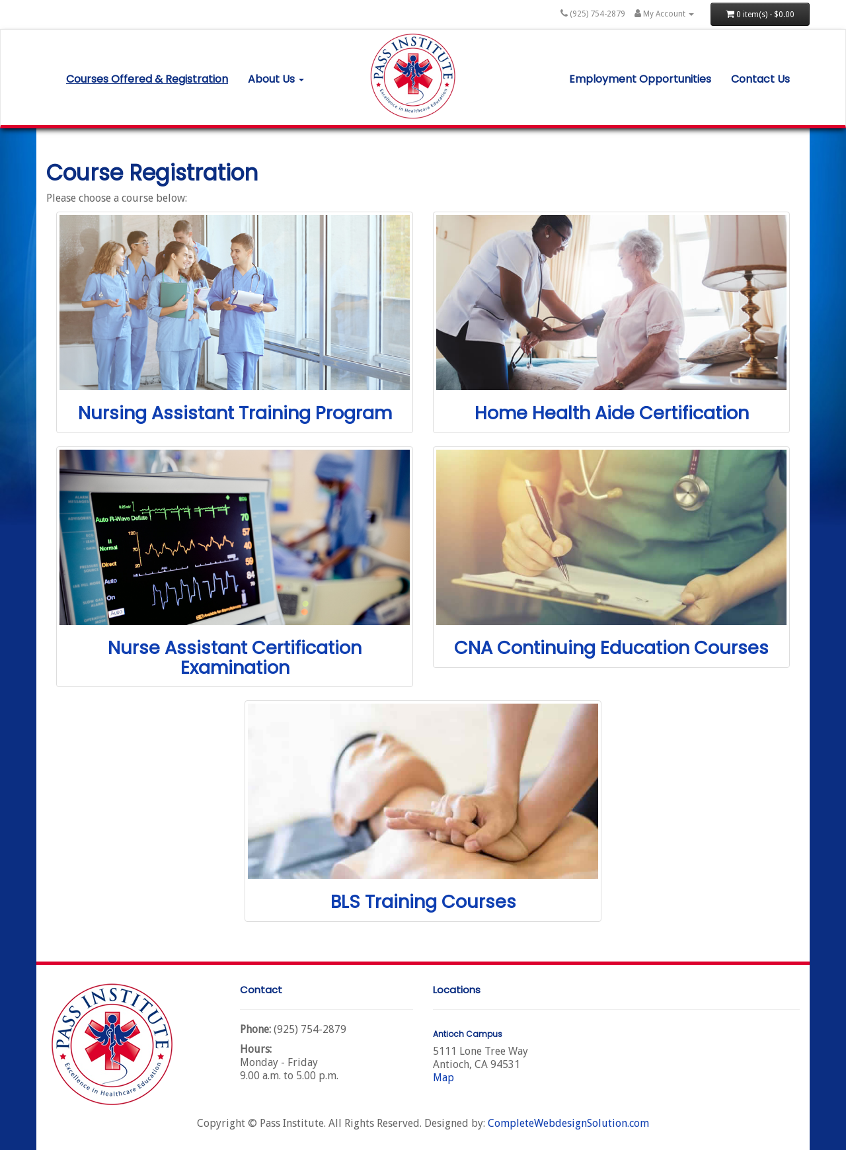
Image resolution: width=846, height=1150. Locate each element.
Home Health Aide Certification (612, 413)
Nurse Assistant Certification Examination (235, 658)
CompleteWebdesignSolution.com (568, 1123)
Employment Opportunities (640, 79)
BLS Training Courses (423, 901)
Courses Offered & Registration (147, 79)
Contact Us (760, 79)
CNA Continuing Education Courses (611, 648)
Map (443, 1077)
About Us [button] (276, 79)
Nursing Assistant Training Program (235, 413)
